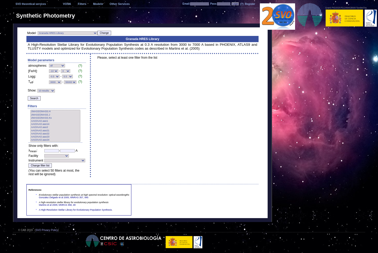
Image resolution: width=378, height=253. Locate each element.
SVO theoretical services (31, 4)
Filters (82, 3)
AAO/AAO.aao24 (55, 140)
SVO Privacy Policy (46, 230)
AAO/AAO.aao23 (55, 137)
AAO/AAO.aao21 (55, 130)
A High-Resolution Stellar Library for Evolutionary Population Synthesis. (75, 210)
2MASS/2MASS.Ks (55, 118)
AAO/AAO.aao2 (55, 127)
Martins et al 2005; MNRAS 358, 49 (57, 205)
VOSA (67, 3)
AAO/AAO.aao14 (55, 124)
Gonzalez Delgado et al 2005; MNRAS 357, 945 (63, 197)
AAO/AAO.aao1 (55, 121)
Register (250, 4)
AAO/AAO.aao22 (55, 133)
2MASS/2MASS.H (55, 111)
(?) (242, 4)
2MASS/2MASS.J (55, 115)
